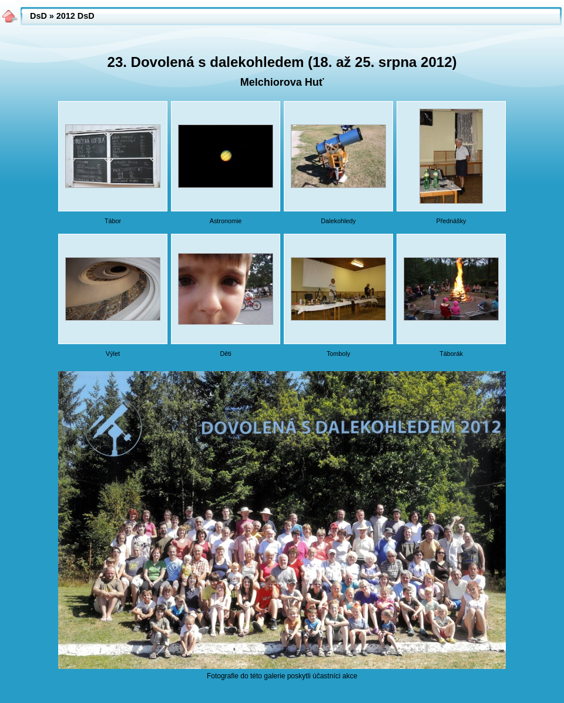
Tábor (113, 220)
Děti (225, 353)
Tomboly (338, 353)
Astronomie (226, 220)
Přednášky (451, 220)
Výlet (113, 353)
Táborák (451, 353)
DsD (38, 16)
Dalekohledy (338, 220)
